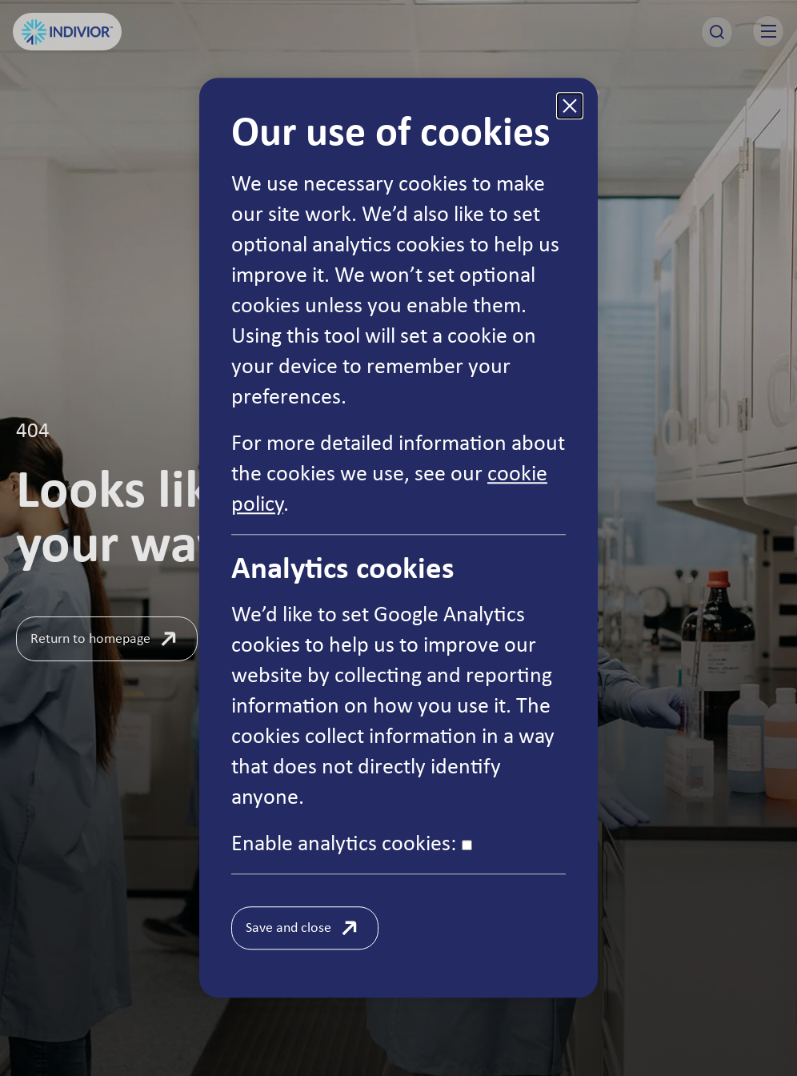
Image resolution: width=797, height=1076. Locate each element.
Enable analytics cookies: (351, 842)
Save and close (288, 927)
